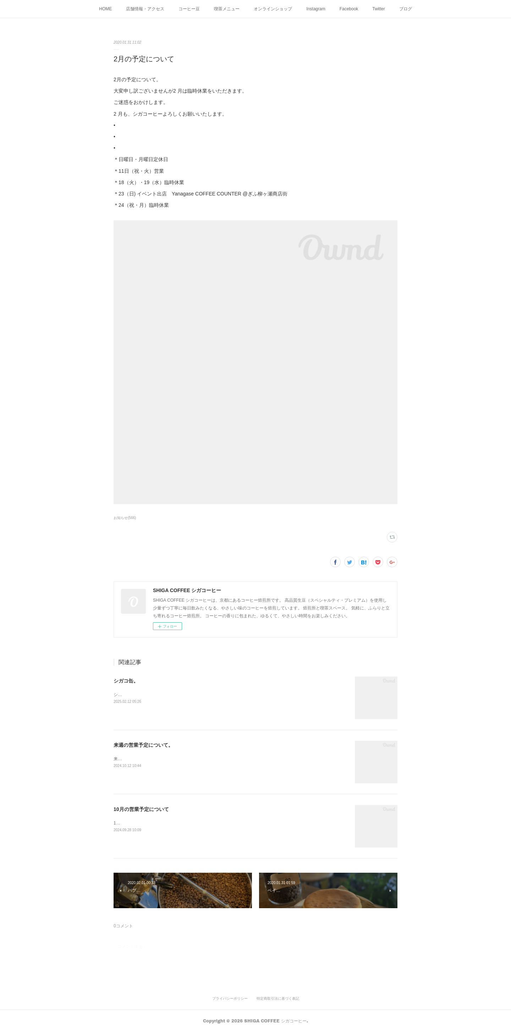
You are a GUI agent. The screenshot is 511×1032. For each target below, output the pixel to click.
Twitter (378, 8)
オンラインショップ (273, 8)
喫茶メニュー (227, 8)
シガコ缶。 (126, 681)
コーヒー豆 (189, 8)
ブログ (405, 8)
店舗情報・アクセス (145, 8)
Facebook (349, 8)
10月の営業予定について (141, 809)
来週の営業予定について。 (143, 745)
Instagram (315, 8)
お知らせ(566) (125, 518)
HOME (105, 8)
